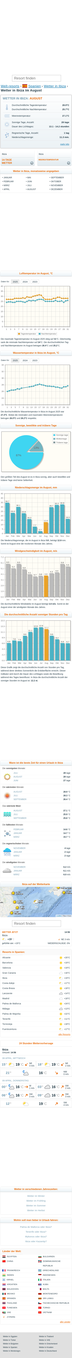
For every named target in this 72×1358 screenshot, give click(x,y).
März (7, 185)
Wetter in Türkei (9, 1340)
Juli (29, 185)
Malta (46, 1289)
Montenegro (50, 1294)
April (7, 189)
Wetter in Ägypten (10, 1336)
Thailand (12, 1303)
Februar (9, 181)
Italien (46, 1280)
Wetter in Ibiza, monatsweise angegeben (36, 171)
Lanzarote (7, 993)
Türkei (46, 1308)
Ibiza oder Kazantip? (36, 1241)
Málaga (6, 1008)
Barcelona (7, 962)
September (57, 177)
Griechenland (51, 1270)
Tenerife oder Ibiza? (36, 1231)
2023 (34, 281)
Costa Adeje (8, 983)
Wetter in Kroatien (46, 1347)
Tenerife (6, 1019)
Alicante (6, 957)
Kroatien (12, 1284)
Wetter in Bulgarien (10, 1344)
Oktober (56, 181)
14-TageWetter (7, 161)
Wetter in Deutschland (48, 1351)
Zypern (11, 1317)
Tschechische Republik (56, 1303)
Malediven (13, 1289)
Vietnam (47, 1312)
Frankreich (13, 1270)
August (31, 189)
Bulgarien (49, 1256)
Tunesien (12, 1308)
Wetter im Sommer (36, 1205)
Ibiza (4, 978)
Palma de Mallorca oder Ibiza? (36, 1227)
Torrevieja (7, 1024)
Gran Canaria (9, 973)
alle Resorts (64, 1034)
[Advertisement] (36, 37)
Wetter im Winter (36, 1196)
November (57, 185)
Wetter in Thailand (46, 1336)
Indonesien (49, 1275)
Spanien (34, 86)
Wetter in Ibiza (55, 86)
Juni (29, 181)
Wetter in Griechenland (48, 1344)
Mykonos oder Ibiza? (36, 1236)
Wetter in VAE (44, 1340)
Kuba (45, 1284)
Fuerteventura (9, 1029)
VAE (9, 1312)
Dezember (57, 189)
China (10, 1261)
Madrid (5, 998)
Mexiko (11, 1294)
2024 (24, 281)
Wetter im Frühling (36, 1200)
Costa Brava (8, 988)
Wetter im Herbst (36, 1210)
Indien (10, 1275)
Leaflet (58, 916)
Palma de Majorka (11, 1014)
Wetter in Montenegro (11, 1351)
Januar (8, 177)
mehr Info (64, 144)
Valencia (6, 968)
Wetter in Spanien (10, 1347)
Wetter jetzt (10, 932)
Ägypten (11, 1256)
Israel (10, 1280)
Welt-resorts (10, 86)
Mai (29, 177)
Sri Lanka (48, 1298)
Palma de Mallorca (11, 1003)
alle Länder (65, 1322)
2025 (15, 281)
